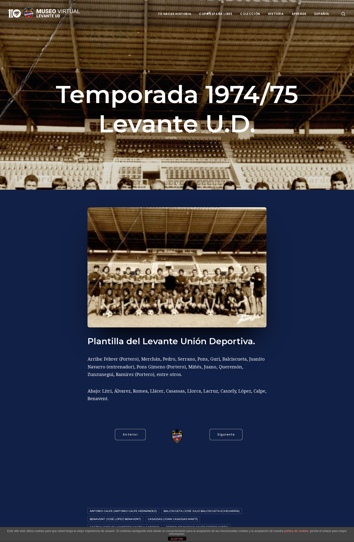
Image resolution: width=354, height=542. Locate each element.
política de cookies (296, 531)
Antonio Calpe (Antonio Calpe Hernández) (123, 511)
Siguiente (226, 434)
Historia (276, 14)
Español (321, 14)
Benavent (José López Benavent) (115, 519)
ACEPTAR (177, 538)
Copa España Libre (215, 14)
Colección (250, 14)
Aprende (299, 14)
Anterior (130, 434)
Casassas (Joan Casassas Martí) (173, 519)
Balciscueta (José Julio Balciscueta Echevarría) (202, 511)
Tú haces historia (174, 14)
